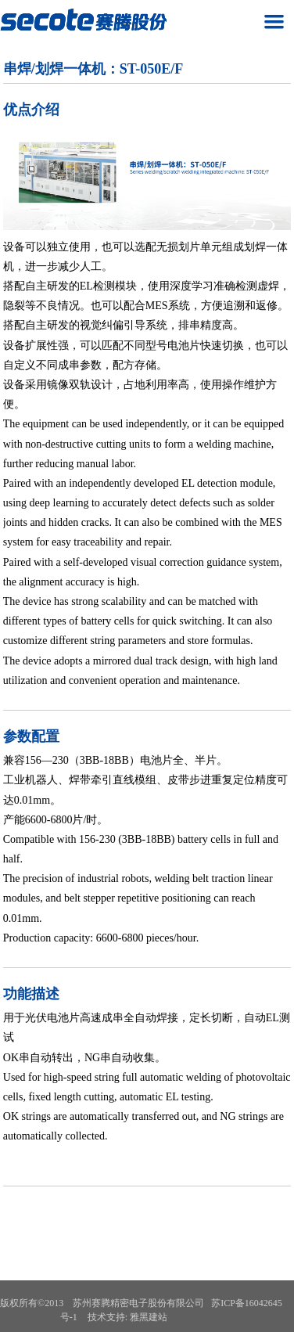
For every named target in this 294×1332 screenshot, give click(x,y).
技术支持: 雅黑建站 (127, 1317)
